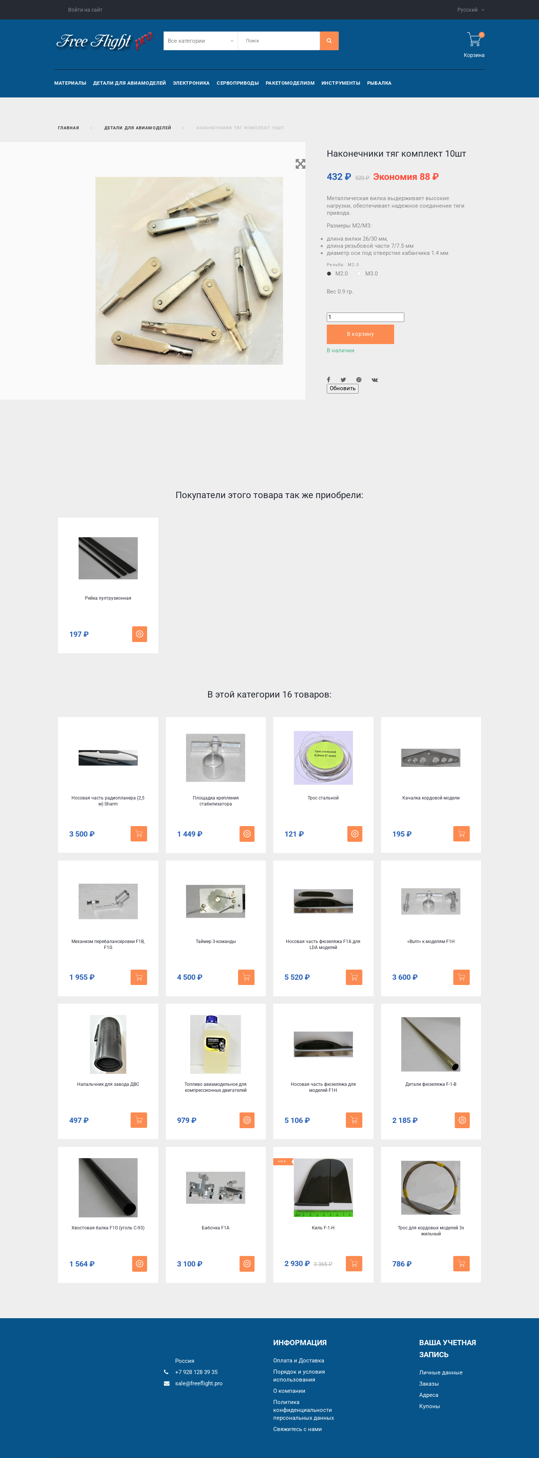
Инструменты (341, 83)
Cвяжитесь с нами (297, 1429)
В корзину (361, 334)
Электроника (191, 83)
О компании (289, 1391)
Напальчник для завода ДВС (108, 1084)
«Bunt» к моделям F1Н (431, 941)
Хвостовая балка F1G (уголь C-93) (107, 1227)
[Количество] (365, 317)
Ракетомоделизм (290, 83)
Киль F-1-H (323, 1227)
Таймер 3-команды (216, 941)
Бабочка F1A (215, 1227)
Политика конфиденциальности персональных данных (303, 1410)
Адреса (428, 1395)
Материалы (70, 83)
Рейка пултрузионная (108, 598)
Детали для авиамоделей (129, 83)
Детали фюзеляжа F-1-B (430, 1084)
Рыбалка (379, 83)
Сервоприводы (238, 83)
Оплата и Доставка (298, 1360)
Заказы (429, 1383)
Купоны (429, 1406)
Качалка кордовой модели (431, 798)
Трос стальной (323, 798)
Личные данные (441, 1372)
